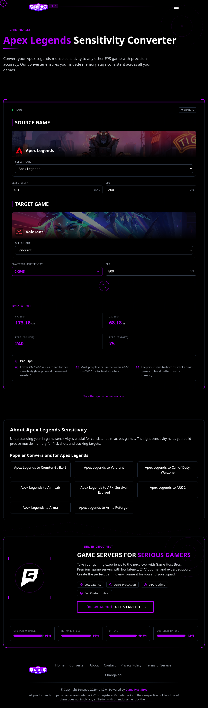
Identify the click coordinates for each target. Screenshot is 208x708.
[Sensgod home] (38, 7)
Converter (77, 665)
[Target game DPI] (151, 271)
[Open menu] (176, 7)
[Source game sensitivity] (57, 190)
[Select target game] (104, 250)
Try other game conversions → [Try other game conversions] (104, 396)
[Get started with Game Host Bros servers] (115, 607)
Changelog (113, 675)
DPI (108, 183)
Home (60, 665)
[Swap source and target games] (104, 286)
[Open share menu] (187, 110)
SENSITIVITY (20, 183)
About (94, 665)
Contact (110, 665)
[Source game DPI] (151, 190)
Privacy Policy (131, 665)
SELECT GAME (23, 162)
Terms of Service (158, 665)
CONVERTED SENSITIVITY (27, 264)
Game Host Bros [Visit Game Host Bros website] (136, 689)
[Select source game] (104, 168)
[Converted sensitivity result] (57, 271)
